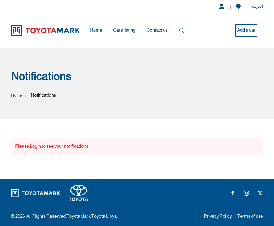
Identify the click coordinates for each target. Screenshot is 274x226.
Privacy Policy (218, 216)
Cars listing (124, 30)
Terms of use (250, 216)
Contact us (157, 30)
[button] (181, 30)
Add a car (246, 30)
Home (96, 30)
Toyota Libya (104, 216)
